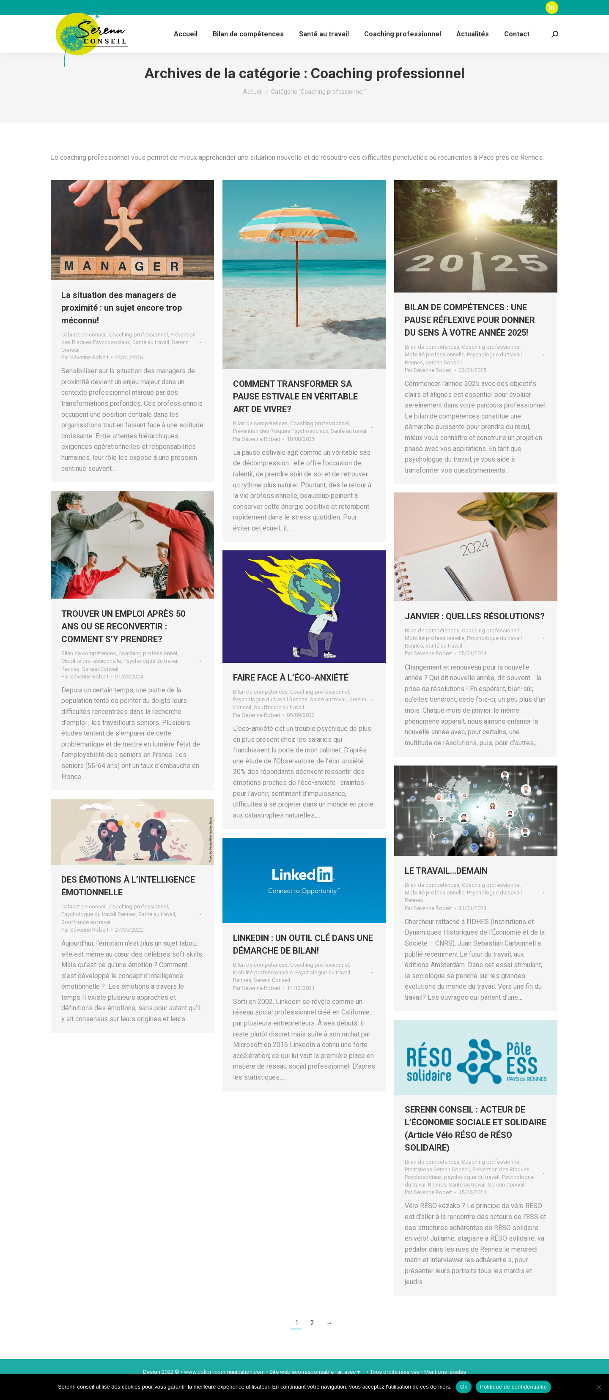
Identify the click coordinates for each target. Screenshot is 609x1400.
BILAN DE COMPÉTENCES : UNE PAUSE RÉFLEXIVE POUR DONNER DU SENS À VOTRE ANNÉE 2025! (470, 335)
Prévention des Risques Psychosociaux (280, 446)
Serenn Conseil (443, 378)
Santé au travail (150, 357)
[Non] (598, 1387)
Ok (463, 1387)
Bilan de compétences (260, 438)
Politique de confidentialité (513, 1387)
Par (85, 372)
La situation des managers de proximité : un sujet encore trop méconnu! (121, 323)
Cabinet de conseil (84, 350)
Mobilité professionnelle (434, 369)
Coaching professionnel (138, 350)
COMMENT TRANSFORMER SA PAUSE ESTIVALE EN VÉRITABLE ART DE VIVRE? (295, 411)
